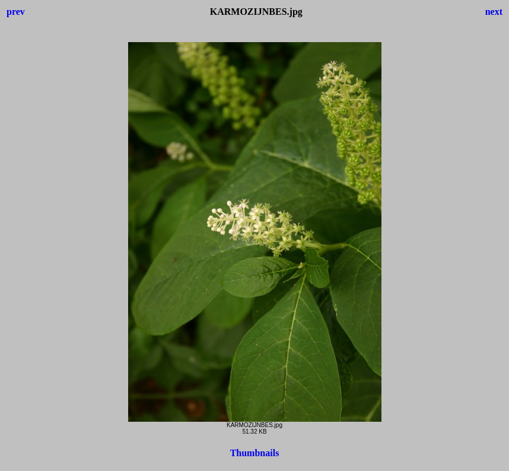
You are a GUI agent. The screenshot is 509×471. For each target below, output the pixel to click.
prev (16, 12)
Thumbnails (254, 453)
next (493, 12)
